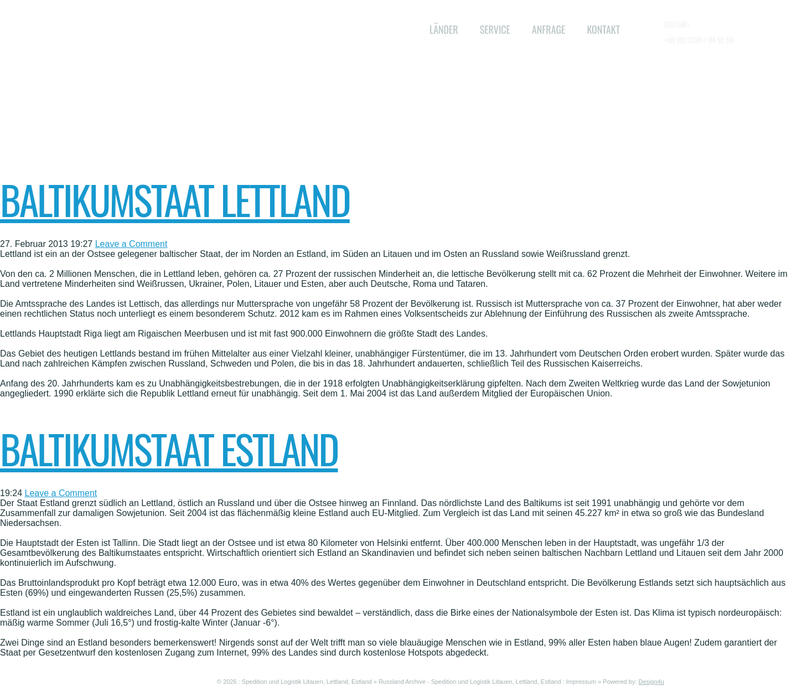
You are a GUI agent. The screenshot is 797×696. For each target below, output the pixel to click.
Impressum (581, 681)
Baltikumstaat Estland (169, 448)
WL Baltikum (257, 22)
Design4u (651, 681)
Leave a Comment (131, 244)
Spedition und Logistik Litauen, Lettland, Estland (307, 681)
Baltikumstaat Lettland (175, 199)
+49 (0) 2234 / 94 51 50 (699, 39)
